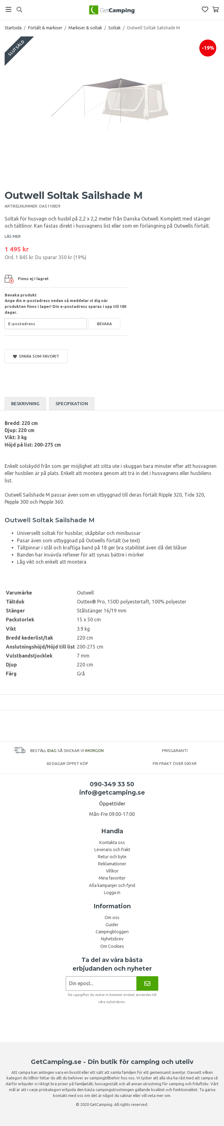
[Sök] (19, 9)
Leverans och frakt (112, 849)
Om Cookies (112, 946)
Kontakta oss (112, 842)
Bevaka (104, 323)
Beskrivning (25, 403)
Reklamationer (112, 863)
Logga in (112, 892)
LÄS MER (13, 236)
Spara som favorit (36, 356)
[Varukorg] (215, 9)
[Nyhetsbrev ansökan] (101, 983)
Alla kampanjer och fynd (112, 885)
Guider (112, 924)
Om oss (112, 917)
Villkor (112, 870)
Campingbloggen (112, 931)
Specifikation (72, 403)
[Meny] (8, 9)
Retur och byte (112, 856)
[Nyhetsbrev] (147, 983)
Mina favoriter (112, 878)
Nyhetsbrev (112, 938)
